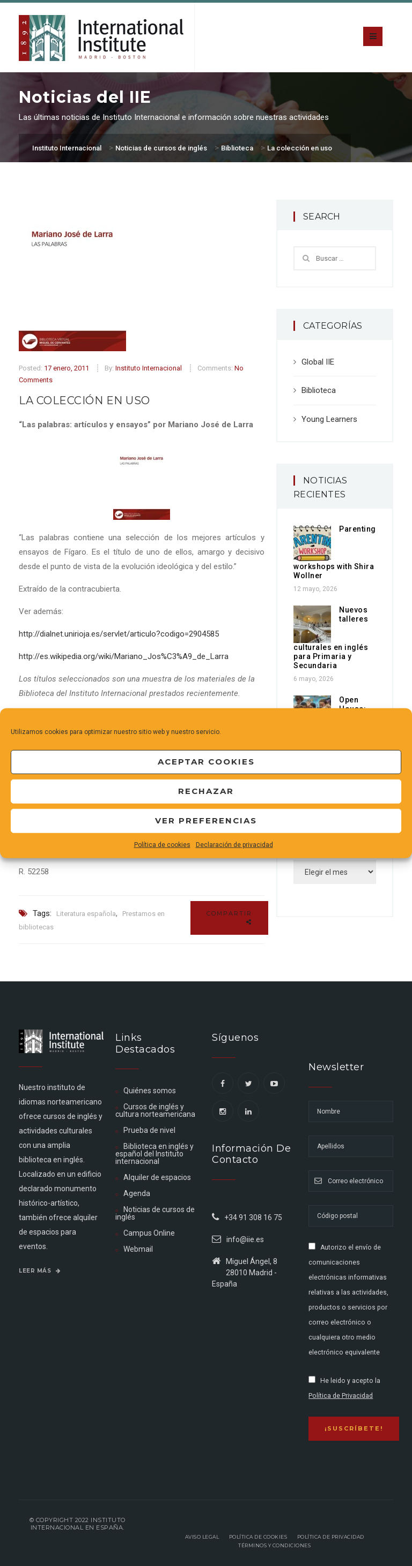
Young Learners (329, 419)
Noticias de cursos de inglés (155, 1213)
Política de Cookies (258, 1537)
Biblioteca (318, 390)
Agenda (136, 1193)
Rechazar (206, 791)
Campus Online (149, 1233)
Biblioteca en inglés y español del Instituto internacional (154, 1154)
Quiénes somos (149, 1090)
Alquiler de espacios (157, 1177)
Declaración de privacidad (234, 844)
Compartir (229, 918)
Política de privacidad (330, 1537)
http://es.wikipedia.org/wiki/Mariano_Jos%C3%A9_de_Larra (124, 656)
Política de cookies (162, 844)
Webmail (138, 1249)
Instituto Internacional (148, 368)
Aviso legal (202, 1537)
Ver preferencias (206, 820)
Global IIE (317, 362)
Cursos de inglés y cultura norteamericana (155, 1110)
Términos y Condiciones (274, 1545)
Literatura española (86, 914)
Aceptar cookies (206, 761)
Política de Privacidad (340, 1395)
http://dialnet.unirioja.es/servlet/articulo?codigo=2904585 (119, 634)
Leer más (40, 1270)
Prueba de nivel (149, 1130)
